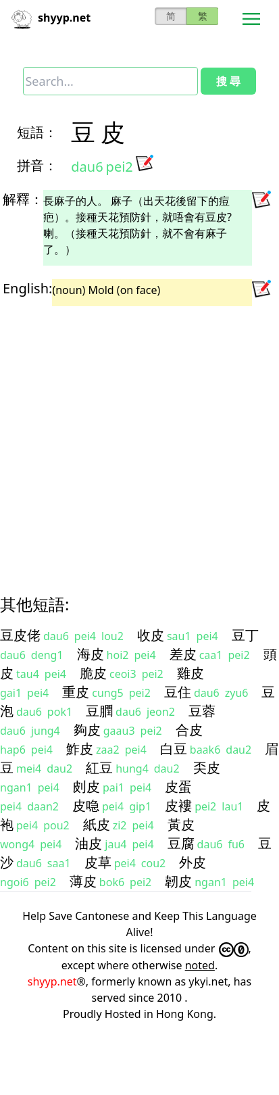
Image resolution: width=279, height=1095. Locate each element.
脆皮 (93, 673)
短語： (37, 132)
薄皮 (83, 881)
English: (27, 288)
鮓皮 (79, 748)
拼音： (37, 165)
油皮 (88, 843)
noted (200, 965)
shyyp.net (52, 981)
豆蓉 (201, 711)
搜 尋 (228, 81)
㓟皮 (86, 786)
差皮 (183, 654)
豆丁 (245, 635)
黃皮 (181, 824)
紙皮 (96, 824)
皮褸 (178, 805)
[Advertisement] (126, 438)
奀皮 (206, 767)
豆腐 (181, 843)
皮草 (97, 862)
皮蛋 (178, 786)
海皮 (90, 654)
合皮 (189, 730)
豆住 (177, 692)
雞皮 (190, 673)
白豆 (173, 748)
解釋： (23, 199)
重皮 (75, 692)
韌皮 (178, 881)
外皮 (192, 862)
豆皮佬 (20, 635)
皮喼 (85, 805)
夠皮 (87, 730)
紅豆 (99, 767)
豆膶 (99, 711)
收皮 (150, 635)
